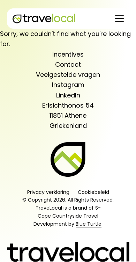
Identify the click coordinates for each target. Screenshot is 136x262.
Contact (68, 64)
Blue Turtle (88, 223)
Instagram (68, 84)
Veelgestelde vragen (68, 74)
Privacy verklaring (48, 192)
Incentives (68, 54)
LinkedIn (68, 95)
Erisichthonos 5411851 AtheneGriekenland (68, 115)
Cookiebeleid (93, 192)
